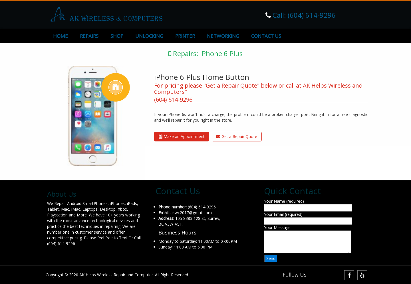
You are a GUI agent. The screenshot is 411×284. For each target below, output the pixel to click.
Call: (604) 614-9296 (303, 15)
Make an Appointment (182, 136)
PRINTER (185, 36)
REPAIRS (89, 36)
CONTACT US (266, 36)
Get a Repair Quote (236, 136)
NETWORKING (223, 36)
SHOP (116, 36)
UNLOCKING (149, 36)
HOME (60, 36)
